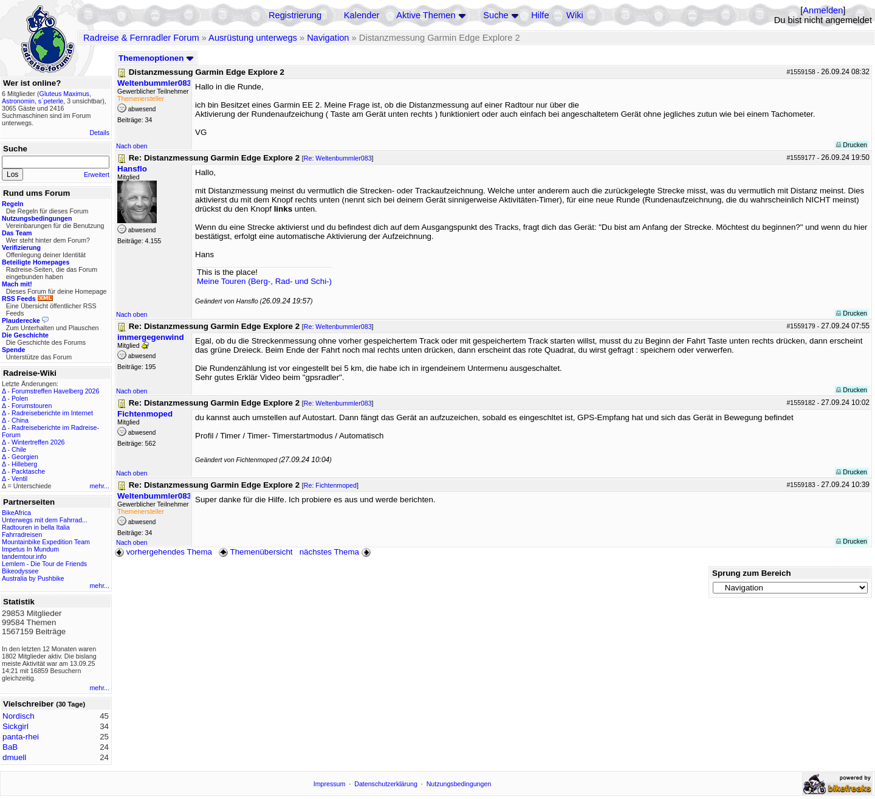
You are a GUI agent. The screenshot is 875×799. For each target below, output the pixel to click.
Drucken (851, 144)
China (20, 420)
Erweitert (96, 174)
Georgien (25, 456)
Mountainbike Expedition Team (46, 541)
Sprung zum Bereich (751, 573)
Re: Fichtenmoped (330, 485)
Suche (496, 15)
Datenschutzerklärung (385, 783)
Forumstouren (32, 405)
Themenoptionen (156, 58)
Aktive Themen (425, 15)
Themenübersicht (255, 551)
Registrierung (295, 15)
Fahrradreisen (22, 534)
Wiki (574, 15)
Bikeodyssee (20, 571)
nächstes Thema (336, 551)
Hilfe (540, 15)
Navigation (328, 38)
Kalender (362, 15)
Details (99, 132)
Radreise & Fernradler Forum (141, 38)
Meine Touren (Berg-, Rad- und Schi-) (264, 281)
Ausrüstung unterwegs (252, 38)
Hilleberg (24, 464)
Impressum (330, 783)
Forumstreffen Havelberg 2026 (55, 391)
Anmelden (823, 10)
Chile (19, 449)
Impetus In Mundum (30, 549)
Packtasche (28, 471)
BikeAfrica (16, 512)
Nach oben (132, 146)
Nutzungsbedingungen (459, 783)
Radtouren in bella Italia (36, 527)
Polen (20, 398)
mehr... (99, 485)
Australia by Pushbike (33, 578)
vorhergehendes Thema (163, 551)
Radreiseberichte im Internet (52, 413)
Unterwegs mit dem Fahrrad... (45, 520)
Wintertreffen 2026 (38, 442)
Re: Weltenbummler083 (338, 158)
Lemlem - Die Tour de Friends (44, 563)
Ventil (19, 478)
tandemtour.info (24, 556)
